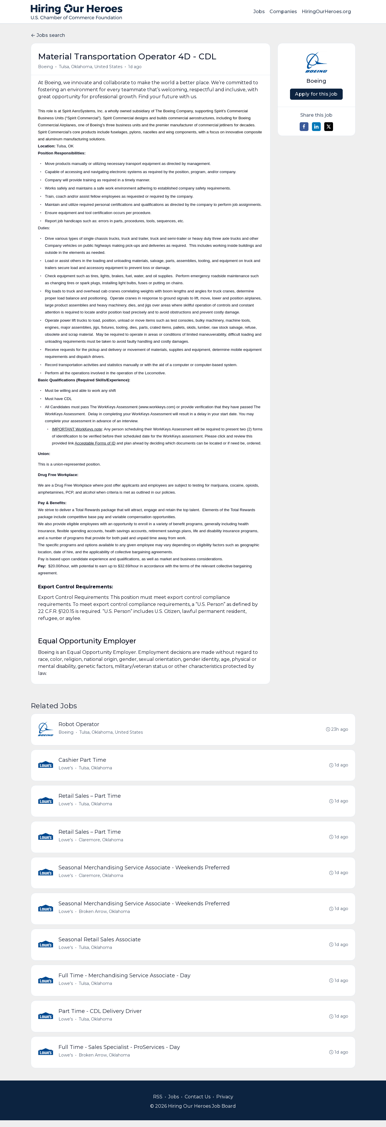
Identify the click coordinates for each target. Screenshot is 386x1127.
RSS (157, 1103)
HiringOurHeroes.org (326, 11)
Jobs (259, 11)
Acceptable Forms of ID (95, 443)
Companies (283, 11)
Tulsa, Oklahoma (96, 769)
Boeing (45, 66)
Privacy (224, 1103)
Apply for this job (316, 94)
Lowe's (66, 769)
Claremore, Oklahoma (101, 842)
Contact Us (197, 1103)
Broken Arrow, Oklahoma (105, 915)
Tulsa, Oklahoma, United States (90, 66)
